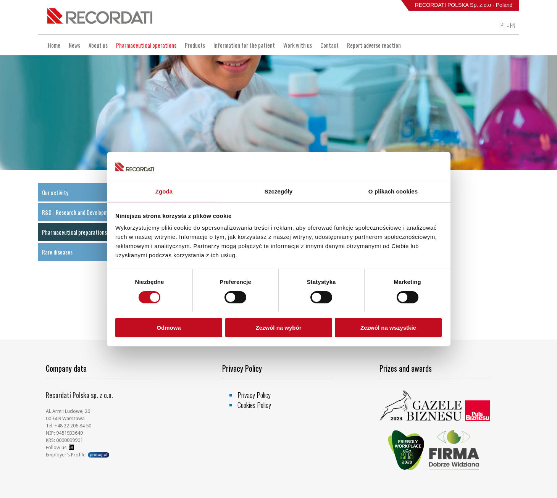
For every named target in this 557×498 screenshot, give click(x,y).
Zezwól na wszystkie (388, 327)
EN (512, 25)
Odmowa (169, 327)
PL (503, 25)
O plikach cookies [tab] (393, 191)
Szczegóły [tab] (278, 191)
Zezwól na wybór (278, 327)
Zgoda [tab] (164, 191)
